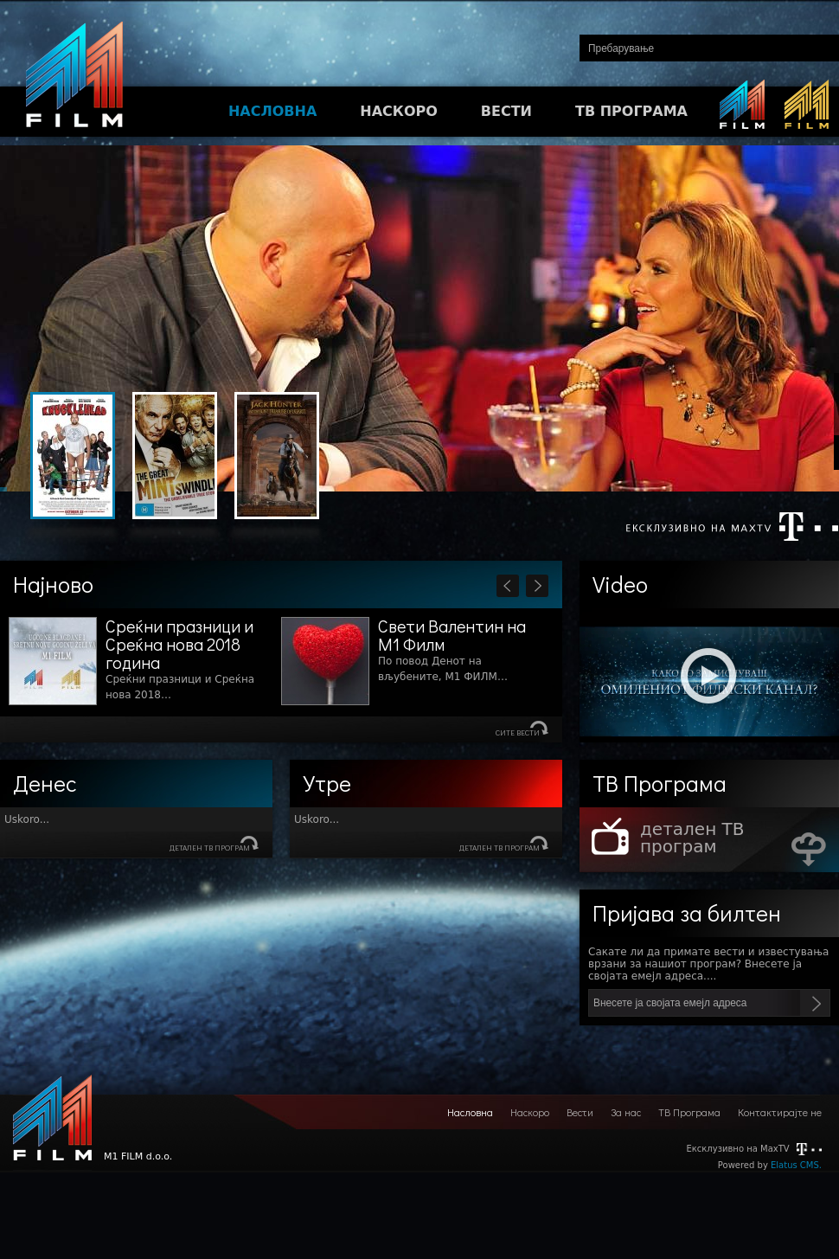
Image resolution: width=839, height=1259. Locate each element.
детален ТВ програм (210, 847)
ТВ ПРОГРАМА (631, 111)
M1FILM (74, 79)
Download (808, 849)
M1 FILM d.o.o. (52, 1123)
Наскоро (529, 1112)
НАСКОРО (399, 111)
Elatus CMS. (796, 1165)
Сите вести (518, 732)
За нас (626, 1112)
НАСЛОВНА (272, 111)
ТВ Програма (689, 1112)
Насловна (470, 1112)
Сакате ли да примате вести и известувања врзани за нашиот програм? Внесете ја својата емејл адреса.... (708, 964)
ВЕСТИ (506, 111)
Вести (580, 1112)
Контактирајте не (780, 1112)
